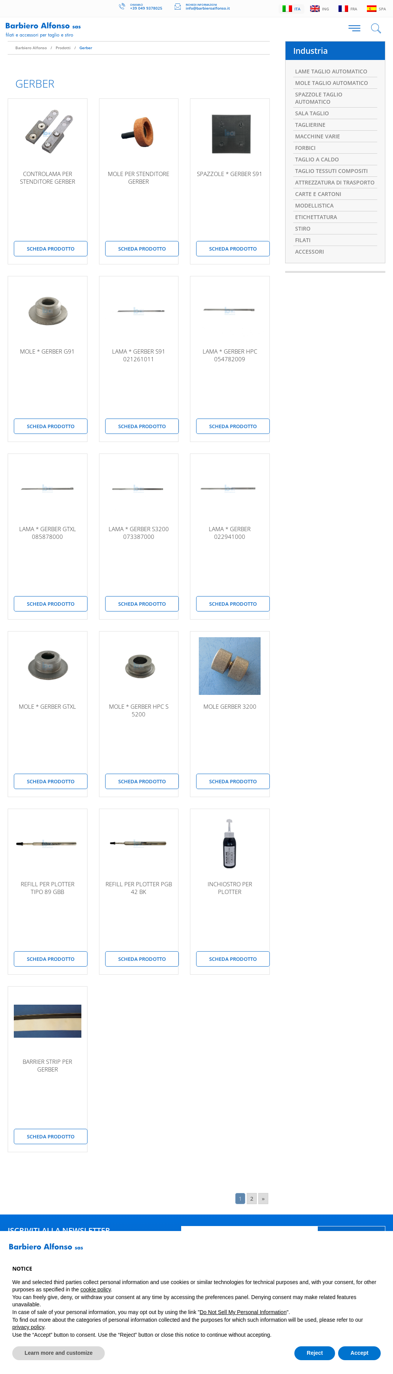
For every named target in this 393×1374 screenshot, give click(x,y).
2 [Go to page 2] (251, 1198)
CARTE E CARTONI (318, 193)
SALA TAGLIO (312, 112)
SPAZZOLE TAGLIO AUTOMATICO (318, 97)
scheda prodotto (50, 248)
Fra (347, 8)
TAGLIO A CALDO (317, 159)
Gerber (85, 47)
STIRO (302, 228)
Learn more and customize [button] (58, 1353)
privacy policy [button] (28, 1327)
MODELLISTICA (314, 205)
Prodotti (63, 47)
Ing (318, 8)
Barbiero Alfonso (31, 47)
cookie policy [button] (95, 1289)
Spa (376, 8)
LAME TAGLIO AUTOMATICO (331, 71)
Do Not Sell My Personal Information (243, 1312)
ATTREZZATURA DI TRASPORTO (335, 182)
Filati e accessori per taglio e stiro (39, 35)
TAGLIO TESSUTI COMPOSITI (331, 170)
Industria (310, 50)
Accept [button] (359, 1353)
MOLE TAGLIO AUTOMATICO (331, 82)
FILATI (302, 239)
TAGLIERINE (310, 124)
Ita (290, 8)
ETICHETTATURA (316, 216)
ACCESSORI (309, 251)
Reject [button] (315, 1353)
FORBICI (305, 147)
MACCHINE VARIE (317, 136)
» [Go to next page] (263, 1198)
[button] (377, 1249)
